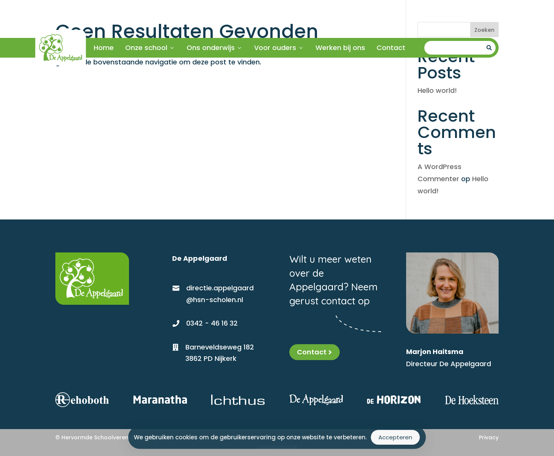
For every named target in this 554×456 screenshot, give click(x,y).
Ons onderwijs (215, 47)
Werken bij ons (340, 47)
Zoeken (484, 30)
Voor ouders (279, 47)
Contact (391, 47)
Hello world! (437, 90)
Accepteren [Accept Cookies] (395, 438)
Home (104, 47)
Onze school (150, 47)
